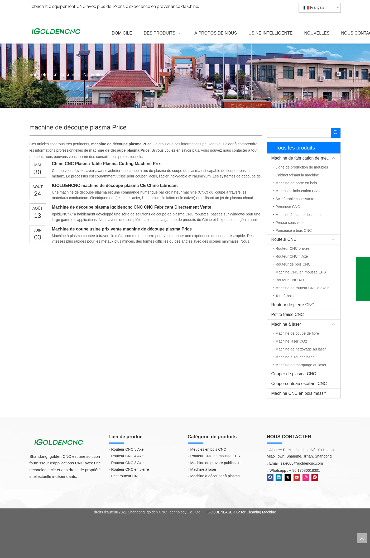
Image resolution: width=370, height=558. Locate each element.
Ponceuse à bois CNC (294, 230)
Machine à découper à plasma (215, 476)
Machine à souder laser (295, 357)
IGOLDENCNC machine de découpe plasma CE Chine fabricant (115, 185)
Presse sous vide (290, 222)
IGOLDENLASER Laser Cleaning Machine (240, 512)
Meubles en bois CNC (208, 449)
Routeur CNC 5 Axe (127, 449)
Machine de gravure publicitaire (216, 463)
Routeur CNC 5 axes (293, 248)
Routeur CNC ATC (291, 280)
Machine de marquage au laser (301, 365)
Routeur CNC (284, 239)
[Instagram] (305, 477)
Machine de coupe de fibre (297, 333)
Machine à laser (286, 324)
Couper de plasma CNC (293, 374)
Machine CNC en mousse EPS (301, 272)
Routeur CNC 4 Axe (292, 256)
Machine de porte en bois (296, 183)
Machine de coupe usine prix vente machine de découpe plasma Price (122, 229)
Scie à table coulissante (295, 199)
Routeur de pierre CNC (293, 304)
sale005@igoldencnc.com (302, 463)
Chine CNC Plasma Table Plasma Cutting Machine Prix (106, 163)
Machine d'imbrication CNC (298, 191)
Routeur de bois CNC (293, 264)
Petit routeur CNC (125, 476)
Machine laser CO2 (291, 341)
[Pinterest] (314, 477)
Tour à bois (285, 296)
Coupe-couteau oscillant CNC (299, 383)
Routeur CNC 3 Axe (127, 463)
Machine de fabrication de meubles (304, 158)
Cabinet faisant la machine (297, 175)
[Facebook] (270, 477)
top (362, 538)
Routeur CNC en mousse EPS (215, 456)
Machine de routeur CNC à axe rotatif (306, 288)
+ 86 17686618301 (304, 470)
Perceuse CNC (288, 207)
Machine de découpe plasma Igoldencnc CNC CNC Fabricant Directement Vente (132, 207)
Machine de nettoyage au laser (301, 349)
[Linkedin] (279, 477)
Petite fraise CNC (287, 314)
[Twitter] (288, 477)
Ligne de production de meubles (302, 167)
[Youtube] (297, 477)
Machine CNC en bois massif (298, 393)
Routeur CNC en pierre (130, 469)
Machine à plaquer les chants (300, 215)
